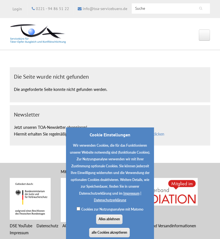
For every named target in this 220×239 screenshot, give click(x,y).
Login (17, 8)
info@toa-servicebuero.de (105, 8)
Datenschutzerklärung (110, 204)
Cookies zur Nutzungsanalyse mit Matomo (112, 213)
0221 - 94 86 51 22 (52, 8)
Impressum (131, 197)
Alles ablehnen (109, 223)
